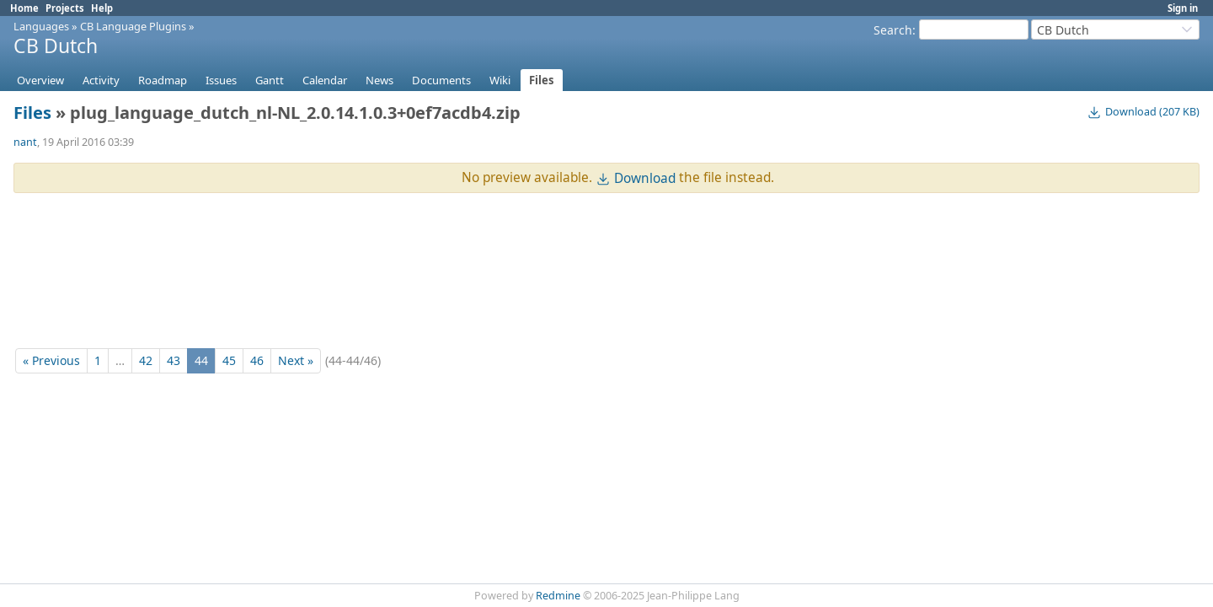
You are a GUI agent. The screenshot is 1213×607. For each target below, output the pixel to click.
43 (173, 360)
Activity (101, 80)
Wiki (499, 80)
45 (229, 360)
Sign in (1183, 8)
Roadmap (162, 80)
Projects (64, 8)
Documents (441, 80)
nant (25, 142)
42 (145, 360)
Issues (221, 80)
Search (893, 30)
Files (541, 80)
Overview (40, 80)
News (379, 80)
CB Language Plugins (133, 26)
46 (257, 360)
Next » (295, 360)
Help (102, 8)
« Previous (51, 360)
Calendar (324, 80)
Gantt (269, 80)
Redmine (558, 595)
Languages (41, 26)
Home (24, 8)
